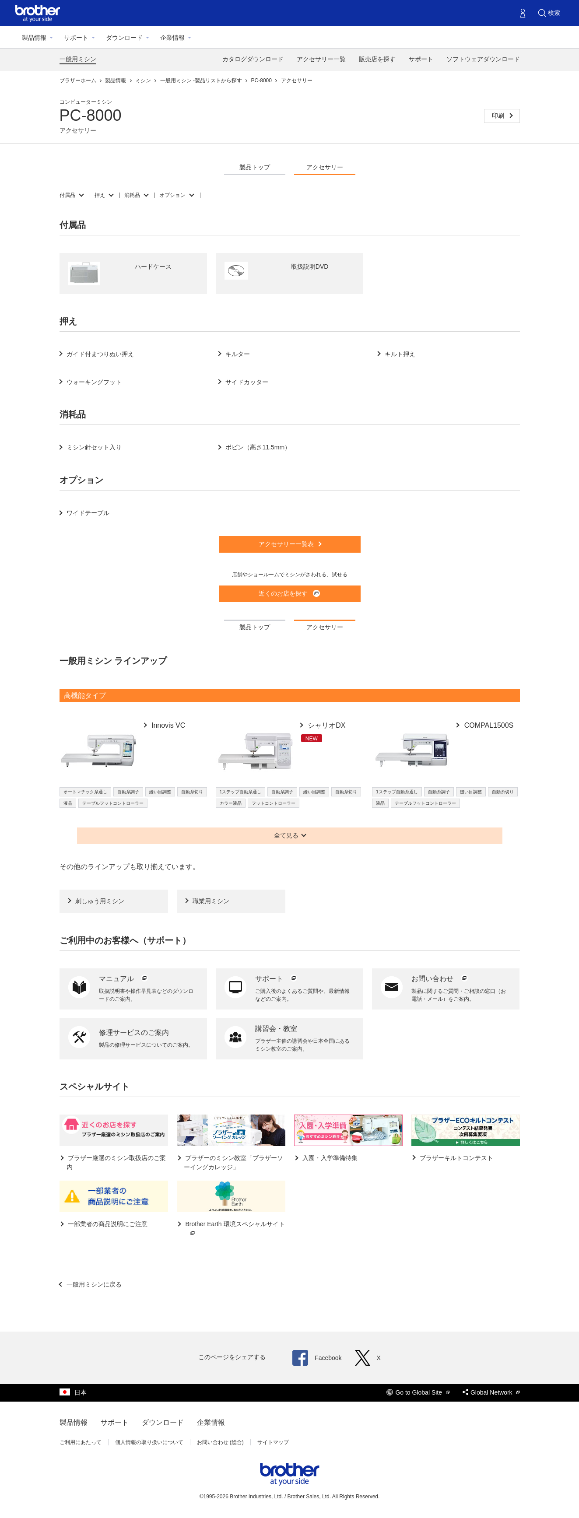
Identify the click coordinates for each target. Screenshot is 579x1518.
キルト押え (400, 354)
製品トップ (254, 167)
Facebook (316, 1357)
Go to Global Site (417, 1392)
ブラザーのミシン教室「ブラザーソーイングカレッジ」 (234, 1162)
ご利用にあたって (81, 1442)
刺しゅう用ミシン (99, 900)
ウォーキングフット (94, 382)
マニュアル (124, 978)
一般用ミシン (78, 59)
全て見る (286, 835)
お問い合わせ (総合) (220, 1442)
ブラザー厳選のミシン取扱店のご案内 (116, 1162)
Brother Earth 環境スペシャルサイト (234, 1229)
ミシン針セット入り (94, 447)
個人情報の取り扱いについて (149, 1442)
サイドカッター (246, 382)
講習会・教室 (276, 1028)
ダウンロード (124, 37)
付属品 (67, 195)
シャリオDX (326, 725)
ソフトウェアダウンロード (483, 59)
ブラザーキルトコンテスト (456, 1157)
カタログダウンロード (253, 59)
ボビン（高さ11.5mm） (258, 447)
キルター (237, 354)
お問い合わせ (439, 978)
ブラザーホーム (79, 80)
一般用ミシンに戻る (93, 1284)
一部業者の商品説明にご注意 (107, 1223)
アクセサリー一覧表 (286, 543)
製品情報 (34, 37)
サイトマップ (273, 1442)
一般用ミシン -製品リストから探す (202, 80)
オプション (172, 195)
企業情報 (172, 37)
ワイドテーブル (88, 512)
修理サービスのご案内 (134, 1032)
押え (100, 195)
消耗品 (132, 195)
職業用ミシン (211, 900)
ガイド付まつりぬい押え (100, 354)
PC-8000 (262, 80)
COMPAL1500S (487, 725)
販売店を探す (377, 59)
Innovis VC (168, 725)
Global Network (491, 1392)
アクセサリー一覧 (321, 59)
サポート (76, 37)
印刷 (499, 115)
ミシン (143, 80)
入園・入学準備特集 (329, 1157)
